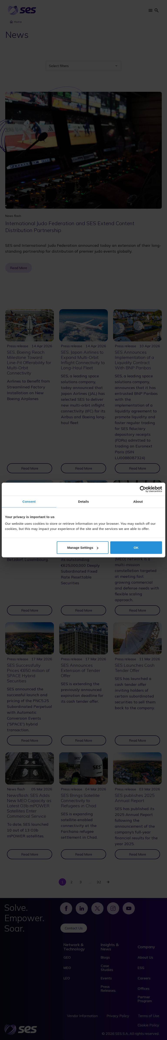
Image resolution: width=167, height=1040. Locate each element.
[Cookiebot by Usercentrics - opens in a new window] (143, 489)
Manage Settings (82, 547)
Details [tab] (83, 501)
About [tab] (138, 501)
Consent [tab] (29, 501)
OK (136, 547)
